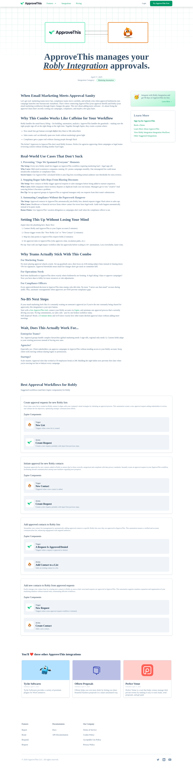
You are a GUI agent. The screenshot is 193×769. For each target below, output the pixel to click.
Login (144, 3)
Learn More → (167, 102)
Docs (54, 730)
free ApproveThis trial (39, 310)
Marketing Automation (106, 80)
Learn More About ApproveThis (146, 129)
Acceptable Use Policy (92, 740)
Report (24, 730)
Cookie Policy (88, 735)
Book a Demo (139, 125)
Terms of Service (89, 730)
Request (25, 745)
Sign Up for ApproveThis (144, 121)
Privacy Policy (89, 745)
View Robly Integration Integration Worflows (152, 132)
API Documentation (60, 735)
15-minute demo (45, 316)
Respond (25, 740)
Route (24, 735)
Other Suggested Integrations (145, 136)
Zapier (76, 310)
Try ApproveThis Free (161, 3)
